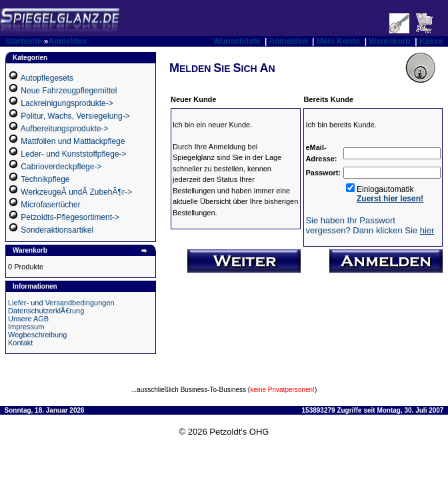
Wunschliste (236, 41)
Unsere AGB (28, 319)
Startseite (23, 41)
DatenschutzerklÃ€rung (46, 311)
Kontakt (20, 343)
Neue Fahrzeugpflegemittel (69, 90)
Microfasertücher (50, 204)
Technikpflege (45, 179)
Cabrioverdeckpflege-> (61, 166)
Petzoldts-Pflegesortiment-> (70, 217)
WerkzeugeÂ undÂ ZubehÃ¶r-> (76, 192)
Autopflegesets (47, 78)
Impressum (26, 327)
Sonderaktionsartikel (57, 230)
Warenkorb (389, 41)
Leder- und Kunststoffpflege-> (73, 154)
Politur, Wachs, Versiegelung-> (75, 116)
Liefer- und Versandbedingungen (61, 303)
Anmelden (67, 41)
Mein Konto (338, 41)
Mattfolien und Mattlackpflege (73, 141)
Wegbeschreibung (37, 335)
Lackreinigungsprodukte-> (67, 103)
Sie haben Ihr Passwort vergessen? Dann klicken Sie (369, 225)
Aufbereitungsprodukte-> (65, 128)
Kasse (431, 41)
